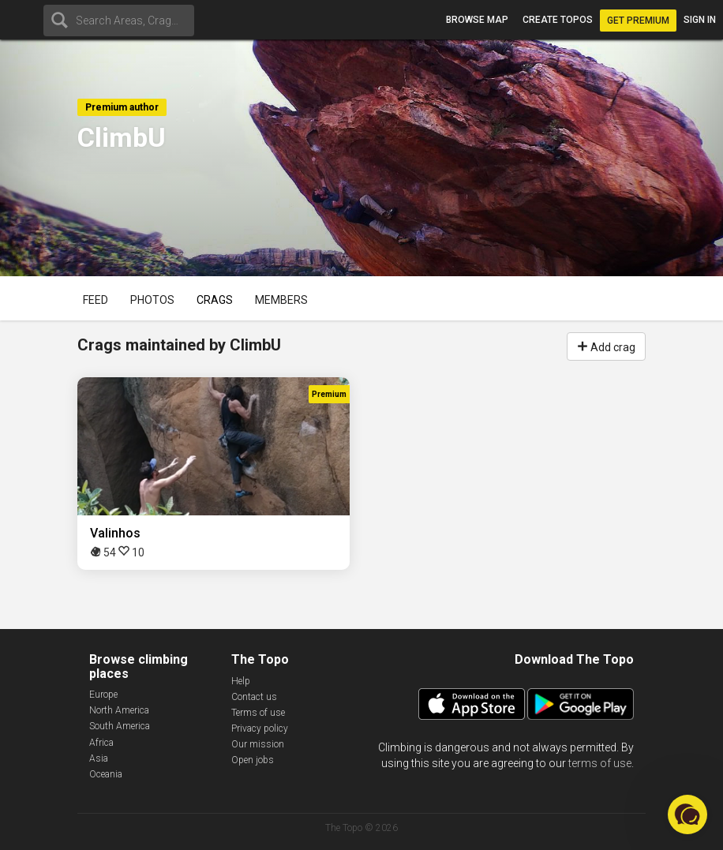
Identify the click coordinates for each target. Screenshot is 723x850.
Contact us (254, 696)
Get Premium (638, 20)
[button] (687, 814)
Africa (101, 742)
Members (281, 300)
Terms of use (258, 712)
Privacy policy (259, 728)
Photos (152, 300)
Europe (103, 694)
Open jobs (252, 760)
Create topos (558, 19)
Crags (215, 300)
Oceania (105, 774)
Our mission (257, 744)
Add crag (606, 346)
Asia (98, 758)
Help (240, 681)
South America (119, 726)
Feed (95, 300)
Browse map (477, 19)
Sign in (700, 19)
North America (119, 710)
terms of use (599, 763)
